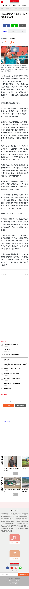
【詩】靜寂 (7, 359)
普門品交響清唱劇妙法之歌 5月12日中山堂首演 (16, 365)
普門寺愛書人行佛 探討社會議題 (12, 376)
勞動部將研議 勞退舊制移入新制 (12, 355)
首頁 (2, 9)
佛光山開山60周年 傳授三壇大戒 (12, 381)
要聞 (11, 9)
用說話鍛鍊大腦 (8, 391)
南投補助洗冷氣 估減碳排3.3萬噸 (12, 386)
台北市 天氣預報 (14, 417)
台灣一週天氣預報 (8, 424)
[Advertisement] (14, 292)
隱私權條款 (17, 582)
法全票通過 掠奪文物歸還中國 (11, 345)
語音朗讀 (5, 31)
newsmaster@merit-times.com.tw (14, 574)
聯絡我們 (11, 582)
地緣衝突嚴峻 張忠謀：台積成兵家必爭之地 (20, 9)
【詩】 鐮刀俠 (7, 350)
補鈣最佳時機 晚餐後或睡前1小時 (13, 371)
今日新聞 (7, 9)
